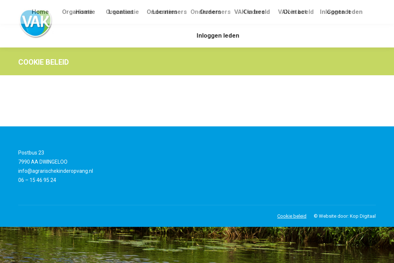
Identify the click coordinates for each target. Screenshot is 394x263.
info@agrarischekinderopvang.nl (55, 171)
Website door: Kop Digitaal (347, 216)
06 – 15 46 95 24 (37, 180)
